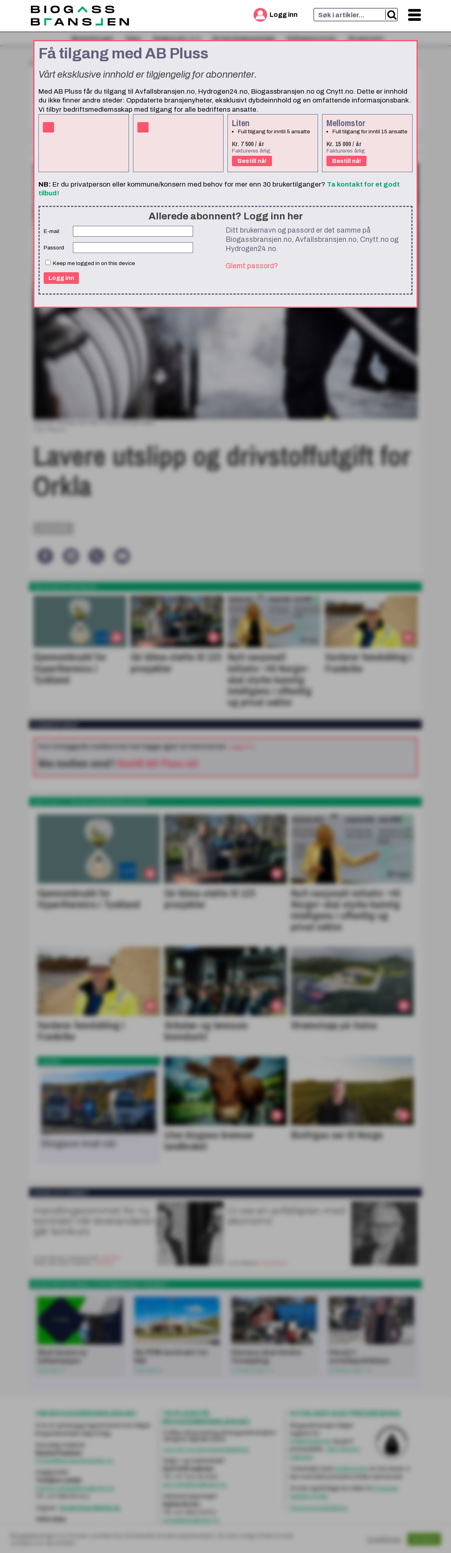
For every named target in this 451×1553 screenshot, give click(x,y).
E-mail (51, 231)
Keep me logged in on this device (90, 263)
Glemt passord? (252, 266)
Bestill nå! (252, 161)
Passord (54, 248)
